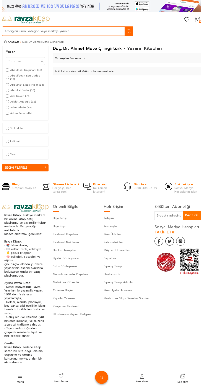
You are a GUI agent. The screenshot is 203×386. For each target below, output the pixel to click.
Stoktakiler (15, 128)
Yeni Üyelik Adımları (118, 290)
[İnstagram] (180, 241)
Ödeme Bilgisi (63, 290)
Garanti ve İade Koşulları (70, 274)
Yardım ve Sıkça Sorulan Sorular (126, 298)
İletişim (109, 218)
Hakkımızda (112, 274)
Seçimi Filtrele (25, 167)
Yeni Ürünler (112, 234)
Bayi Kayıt (60, 226)
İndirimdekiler (113, 242)
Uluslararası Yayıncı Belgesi (72, 314)
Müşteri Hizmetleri (117, 250)
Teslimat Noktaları (66, 242)
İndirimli (13, 141)
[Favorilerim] (187, 19)
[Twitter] (169, 241)
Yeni (11, 154)
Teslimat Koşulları (65, 234)
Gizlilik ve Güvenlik (66, 282)
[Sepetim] (197, 19)
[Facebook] (158, 241)
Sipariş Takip (113, 266)
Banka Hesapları (64, 250)
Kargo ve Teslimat (66, 306)
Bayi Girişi (60, 218)
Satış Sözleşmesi (65, 266)
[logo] (26, 20)
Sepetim (110, 258)
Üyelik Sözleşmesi (66, 258)
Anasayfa (11, 42)
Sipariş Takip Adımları (119, 282)
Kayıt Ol (191, 215)
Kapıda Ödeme (64, 298)
